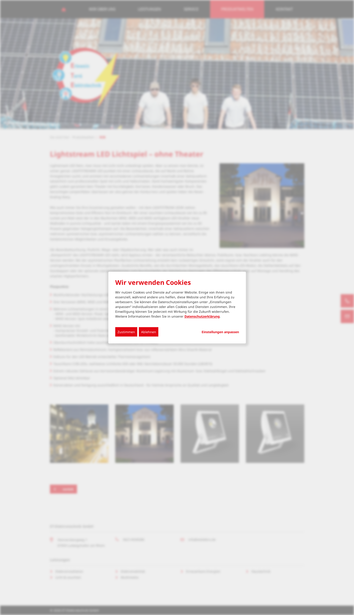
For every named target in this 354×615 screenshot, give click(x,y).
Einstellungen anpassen (220, 331)
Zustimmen (126, 331)
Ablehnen (148, 331)
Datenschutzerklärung (202, 316)
